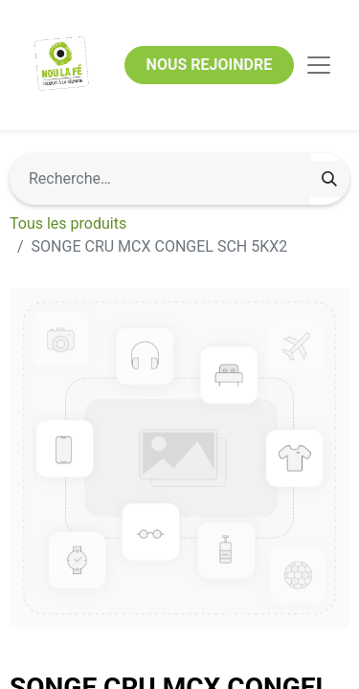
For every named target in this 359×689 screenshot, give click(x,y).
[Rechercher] (329, 179)
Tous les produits (68, 223)
